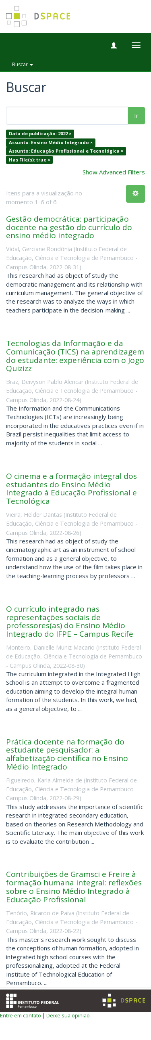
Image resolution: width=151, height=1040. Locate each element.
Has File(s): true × (29, 160)
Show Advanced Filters (114, 172)
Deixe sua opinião (68, 1015)
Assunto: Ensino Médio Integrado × (51, 142)
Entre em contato (20, 1015)
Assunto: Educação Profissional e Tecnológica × (66, 151)
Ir (136, 115)
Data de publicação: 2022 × (40, 134)
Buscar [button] (22, 64)
